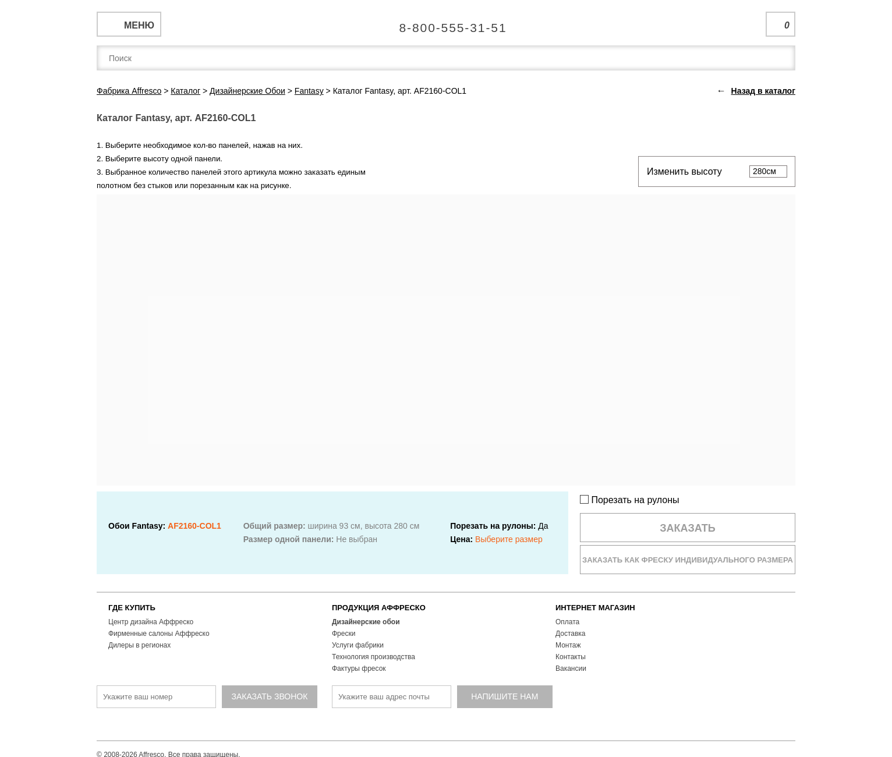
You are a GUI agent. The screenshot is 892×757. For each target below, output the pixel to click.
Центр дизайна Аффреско (150, 622)
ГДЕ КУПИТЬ (131, 607)
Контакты (570, 657)
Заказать (688, 528)
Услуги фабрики (358, 645)
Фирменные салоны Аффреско (159, 633)
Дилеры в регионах (139, 645)
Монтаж (568, 645)
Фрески (343, 633)
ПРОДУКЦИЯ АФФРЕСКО (379, 607)
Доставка (570, 633)
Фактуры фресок (359, 668)
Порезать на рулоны (629, 500)
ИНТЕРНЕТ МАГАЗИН (595, 607)
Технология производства (373, 657)
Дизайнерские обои (366, 622)
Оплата (567, 622)
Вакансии (570, 668)
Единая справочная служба (446, 23)
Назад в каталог (763, 90)
